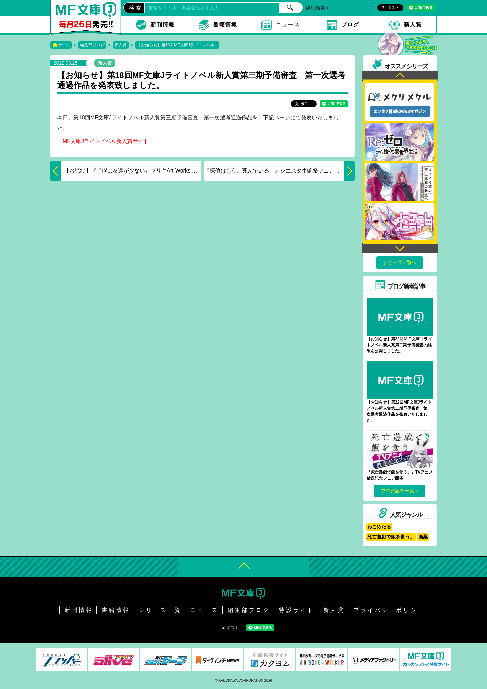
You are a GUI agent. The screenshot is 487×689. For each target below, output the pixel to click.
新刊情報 (162, 24)
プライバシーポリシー (388, 610)
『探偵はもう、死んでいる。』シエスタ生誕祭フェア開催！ (279, 171)
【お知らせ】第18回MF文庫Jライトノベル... (177, 45)
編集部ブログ (92, 45)
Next (400, 248)
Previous (400, 76)
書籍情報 (225, 24)
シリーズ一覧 (160, 610)
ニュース (288, 24)
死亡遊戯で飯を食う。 (391, 536)
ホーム (64, 45)
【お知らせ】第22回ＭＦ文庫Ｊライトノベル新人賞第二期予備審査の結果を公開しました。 (399, 345)
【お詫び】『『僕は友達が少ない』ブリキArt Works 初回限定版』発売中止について (125, 171)
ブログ (350, 24)
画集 (423, 536)
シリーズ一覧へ (399, 262)
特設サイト (297, 610)
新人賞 (413, 24)
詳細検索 (315, 7)
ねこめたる (379, 526)
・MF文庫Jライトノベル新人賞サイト (103, 141)
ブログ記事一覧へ (400, 490)
